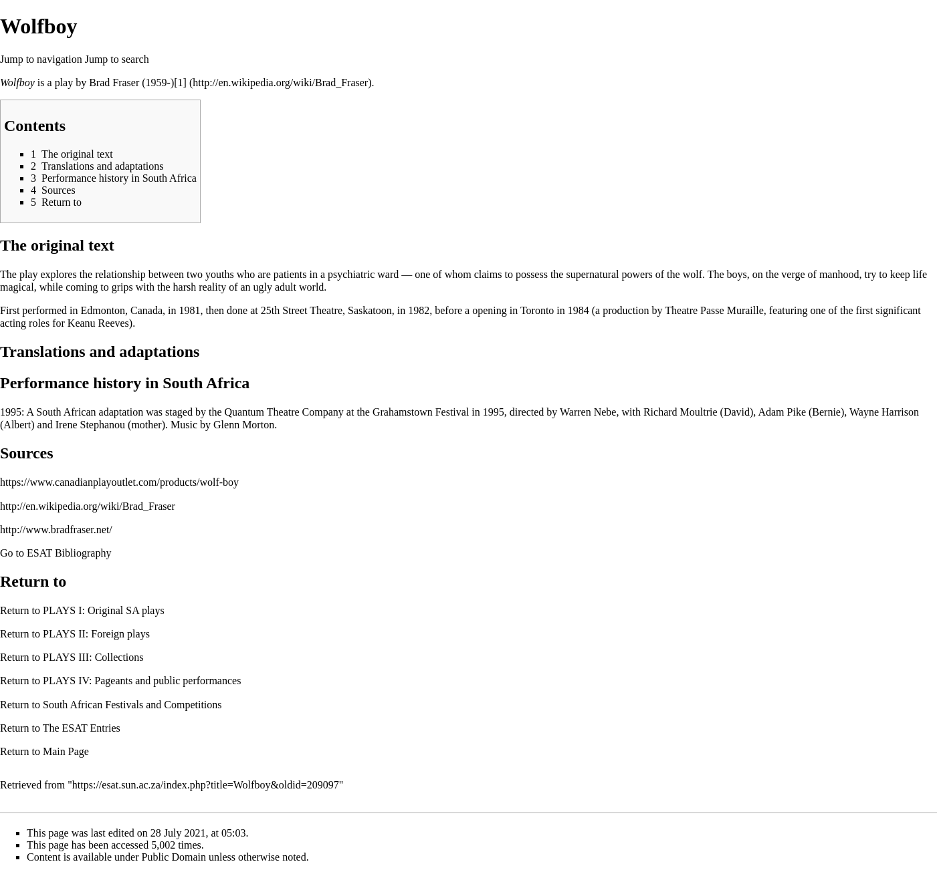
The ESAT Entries (81, 728)
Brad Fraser (114, 82)
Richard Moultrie (680, 412)
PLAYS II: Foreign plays (96, 633)
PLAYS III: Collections (93, 657)
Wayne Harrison (884, 412)
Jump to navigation (41, 59)
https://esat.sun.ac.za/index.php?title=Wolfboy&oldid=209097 (205, 784)
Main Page (66, 751)
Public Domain (174, 857)
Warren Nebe (588, 412)
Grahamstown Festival (421, 412)
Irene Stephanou (90, 424)
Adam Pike (782, 412)
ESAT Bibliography (69, 553)
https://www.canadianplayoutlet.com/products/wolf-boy (119, 482)
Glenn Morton (243, 424)
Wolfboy (17, 82)
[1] (180, 82)
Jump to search (117, 59)
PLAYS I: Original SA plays (104, 610)
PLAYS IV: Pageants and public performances (142, 680)
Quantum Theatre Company (284, 412)
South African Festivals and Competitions (132, 704)
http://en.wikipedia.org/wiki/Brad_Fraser (87, 506)
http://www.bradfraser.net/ (56, 529)
